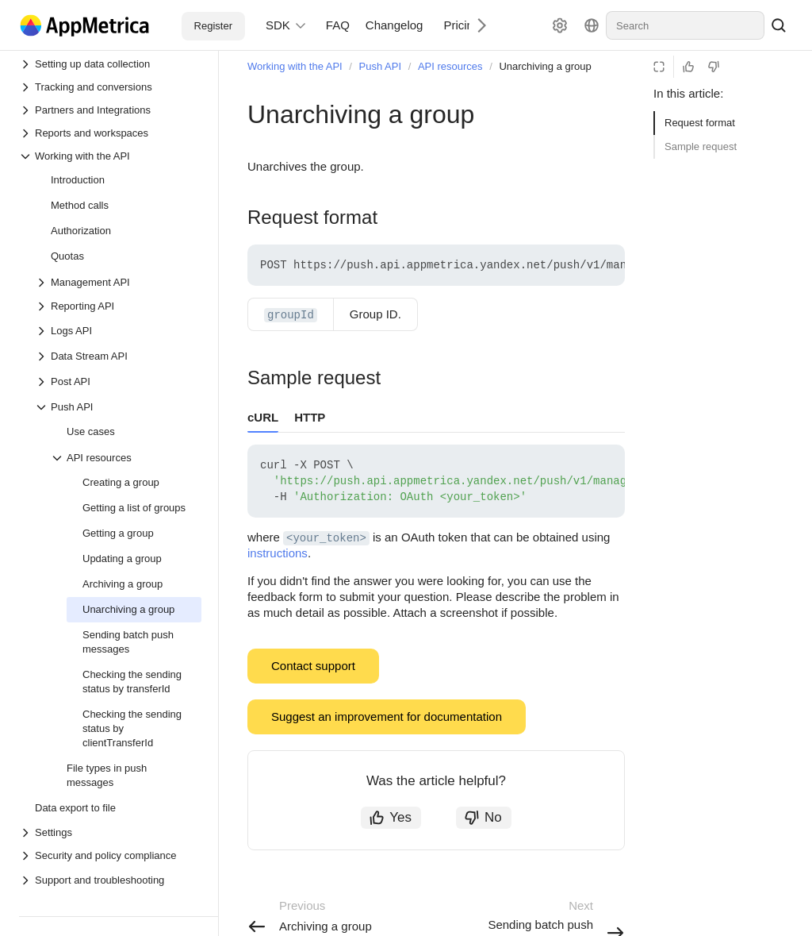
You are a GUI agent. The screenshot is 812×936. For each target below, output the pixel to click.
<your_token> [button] (326, 538)
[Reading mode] (659, 67)
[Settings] (560, 25)
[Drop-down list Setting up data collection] (110, 63)
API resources (450, 66)
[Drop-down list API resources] (59, 458)
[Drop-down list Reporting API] (118, 306)
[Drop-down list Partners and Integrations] (110, 109)
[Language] (591, 25)
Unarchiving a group (545, 66)
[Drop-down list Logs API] (43, 331)
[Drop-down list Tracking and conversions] (110, 86)
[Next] (475, 25)
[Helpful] (688, 67)
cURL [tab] (262, 417)
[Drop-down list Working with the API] (110, 156)
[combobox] (685, 25)
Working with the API (295, 66)
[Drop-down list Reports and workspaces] (110, 132)
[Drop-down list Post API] (43, 382)
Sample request (701, 146)
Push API (380, 66)
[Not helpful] (714, 67)
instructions (277, 553)
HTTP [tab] (309, 417)
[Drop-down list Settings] (110, 832)
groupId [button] (290, 315)
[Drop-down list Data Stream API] (43, 356)
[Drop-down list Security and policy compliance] (110, 855)
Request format (700, 123)
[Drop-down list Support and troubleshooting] (27, 880)
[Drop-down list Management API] (43, 283)
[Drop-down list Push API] (43, 407)
